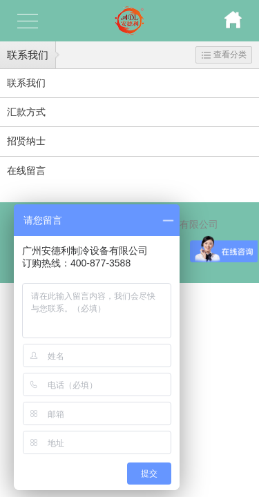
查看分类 (224, 54)
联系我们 (27, 55)
